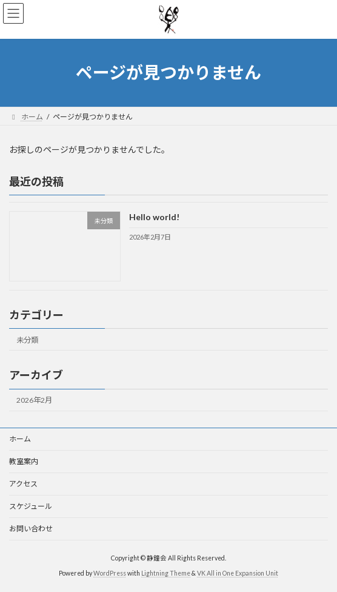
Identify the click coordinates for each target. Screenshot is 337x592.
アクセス (23, 483)
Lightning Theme (165, 573)
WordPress (109, 573)
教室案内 (23, 461)
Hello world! (154, 217)
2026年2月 (34, 400)
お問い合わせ (31, 528)
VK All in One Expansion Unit (237, 573)
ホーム (20, 438)
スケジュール (30, 506)
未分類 (27, 340)
